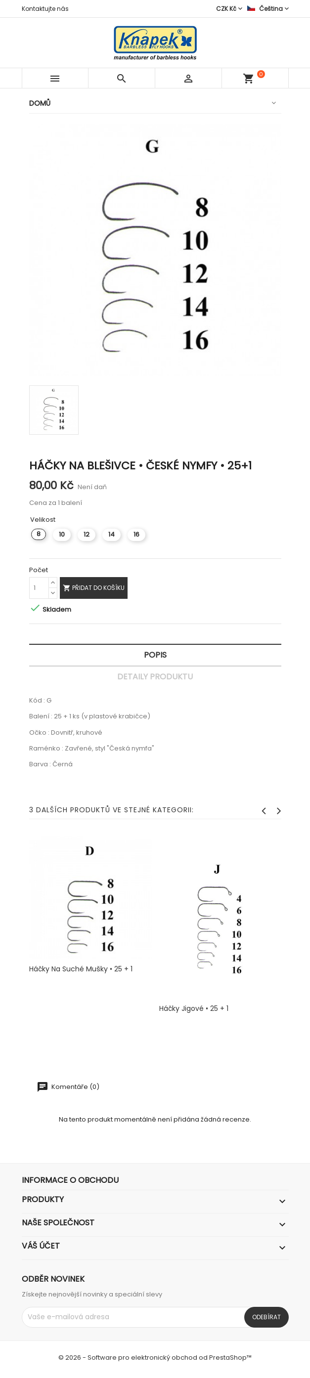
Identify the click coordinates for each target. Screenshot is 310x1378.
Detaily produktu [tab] (155, 676)
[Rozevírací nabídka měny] (229, 8)
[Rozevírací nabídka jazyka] (268, 8)
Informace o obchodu (70, 1180)
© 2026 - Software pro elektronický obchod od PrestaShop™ (155, 1358)
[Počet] (39, 588)
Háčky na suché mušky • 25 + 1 (81, 969)
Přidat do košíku (94, 588)
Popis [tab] (155, 655)
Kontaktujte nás (45, 8)
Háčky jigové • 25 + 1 (193, 1008)
